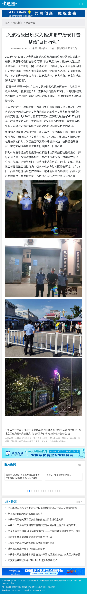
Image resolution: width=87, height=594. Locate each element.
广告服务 (24, 587)
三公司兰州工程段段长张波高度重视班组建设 (31, 543)
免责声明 (15, 587)
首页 (7, 22)
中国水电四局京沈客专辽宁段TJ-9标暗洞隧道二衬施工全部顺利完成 (42, 508)
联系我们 (42, 587)
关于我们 (6, 587)
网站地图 (51, 587)
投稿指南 (33, 587)
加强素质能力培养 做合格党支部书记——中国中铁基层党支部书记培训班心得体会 (45, 531)
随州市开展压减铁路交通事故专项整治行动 (30, 537)
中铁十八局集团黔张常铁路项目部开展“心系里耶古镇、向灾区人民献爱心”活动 (44, 555)
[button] (27, 491)
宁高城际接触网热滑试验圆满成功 (25, 513)
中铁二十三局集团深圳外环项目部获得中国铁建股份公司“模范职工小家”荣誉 (43, 525)
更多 (80, 464)
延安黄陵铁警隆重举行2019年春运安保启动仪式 (32, 560)
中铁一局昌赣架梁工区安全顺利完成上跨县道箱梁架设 (35, 519)
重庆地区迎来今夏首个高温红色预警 (26, 548)
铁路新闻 (17, 22)
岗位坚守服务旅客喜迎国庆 (59, 475)
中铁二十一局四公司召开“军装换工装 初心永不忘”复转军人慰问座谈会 (41, 430)
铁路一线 (30, 22)
